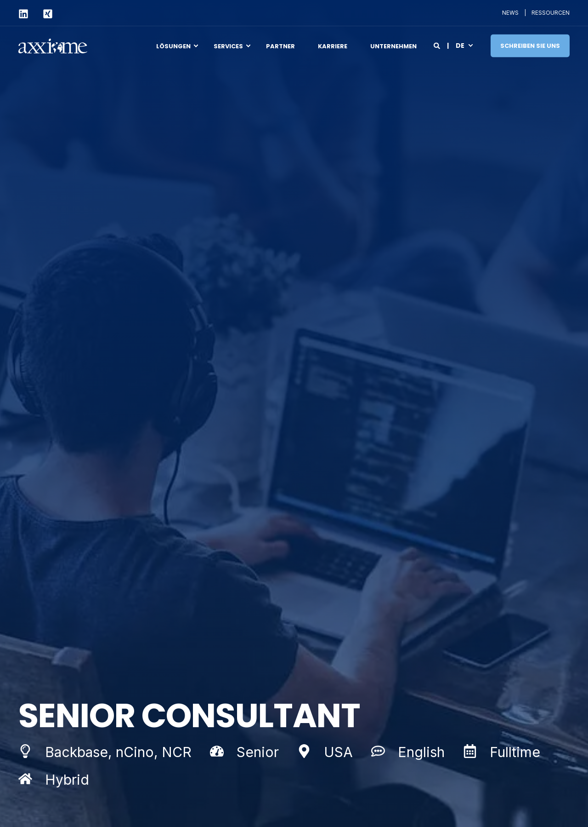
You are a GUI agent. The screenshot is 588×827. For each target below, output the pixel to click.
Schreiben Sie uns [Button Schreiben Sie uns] (530, 45)
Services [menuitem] (228, 45)
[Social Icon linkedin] (26, 14)
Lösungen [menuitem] (173, 45)
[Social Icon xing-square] (43, 14)
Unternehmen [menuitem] (393, 45)
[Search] (437, 45)
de (460, 45)
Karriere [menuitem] (332, 45)
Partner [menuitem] (280, 45)
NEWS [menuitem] (510, 13)
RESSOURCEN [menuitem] (550, 13)
